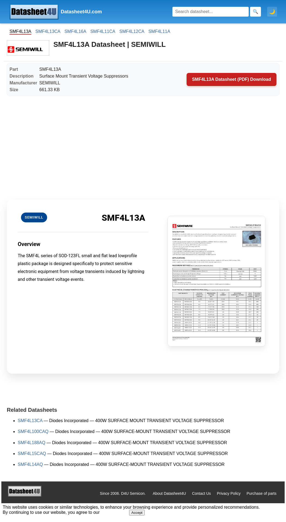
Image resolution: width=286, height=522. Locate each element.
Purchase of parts (261, 493)
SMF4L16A (75, 31)
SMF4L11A (159, 31)
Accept (136, 513)
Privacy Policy (229, 493)
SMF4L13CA (47, 31)
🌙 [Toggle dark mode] (272, 11)
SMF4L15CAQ (32, 453)
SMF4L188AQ (31, 442)
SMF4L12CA (131, 31)
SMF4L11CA (102, 31)
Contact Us (201, 493)
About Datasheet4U (169, 493)
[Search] (210, 12)
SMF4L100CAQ (33, 431)
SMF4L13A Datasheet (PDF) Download (231, 79)
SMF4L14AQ (30, 464)
